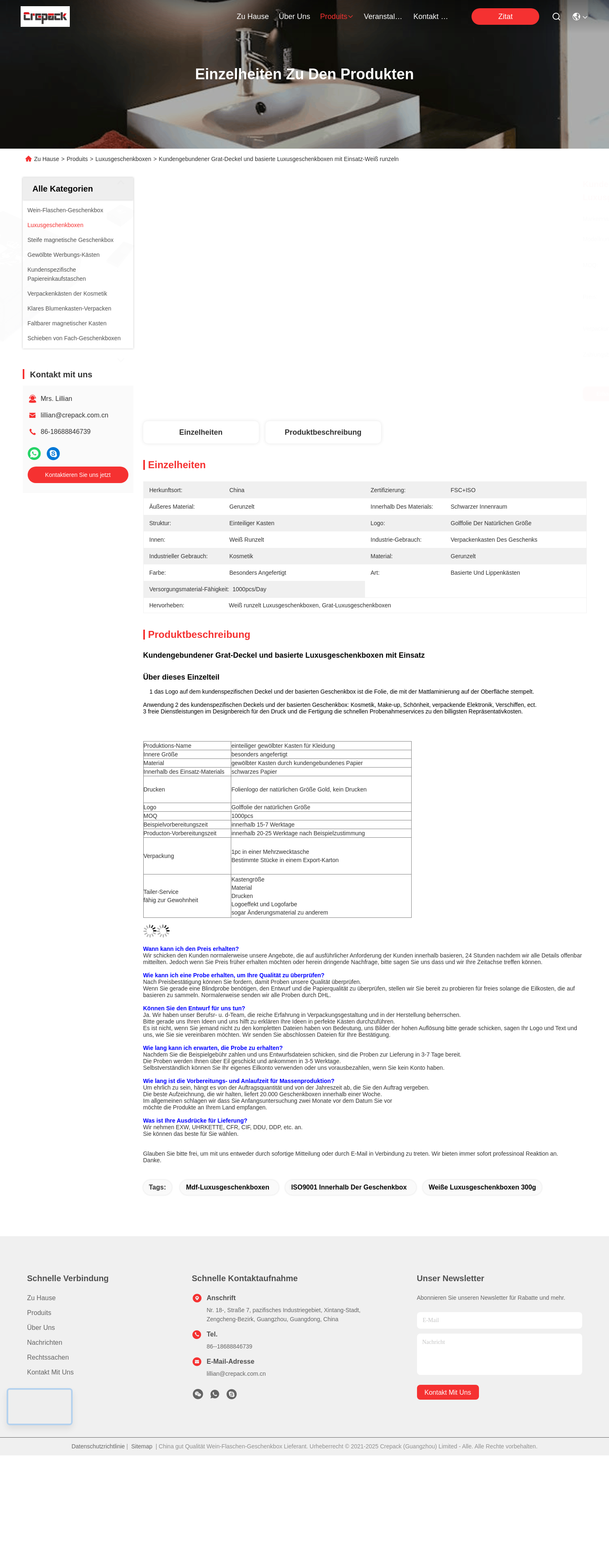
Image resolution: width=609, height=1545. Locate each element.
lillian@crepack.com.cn (75, 415)
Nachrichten (44, 1342)
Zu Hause (253, 16)
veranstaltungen (383, 16)
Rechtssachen (48, 1357)
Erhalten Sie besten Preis (439, 394)
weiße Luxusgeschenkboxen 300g (482, 1187)
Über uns (294, 16)
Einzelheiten (201, 432)
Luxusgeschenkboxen (123, 159)
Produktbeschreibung (322, 432)
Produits (77, 159)
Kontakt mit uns (50, 1372)
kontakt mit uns (433, 16)
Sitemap (141, 1446)
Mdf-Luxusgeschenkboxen (227, 1187)
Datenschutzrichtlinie (98, 1446)
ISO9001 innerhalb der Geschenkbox (349, 1187)
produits (337, 16)
